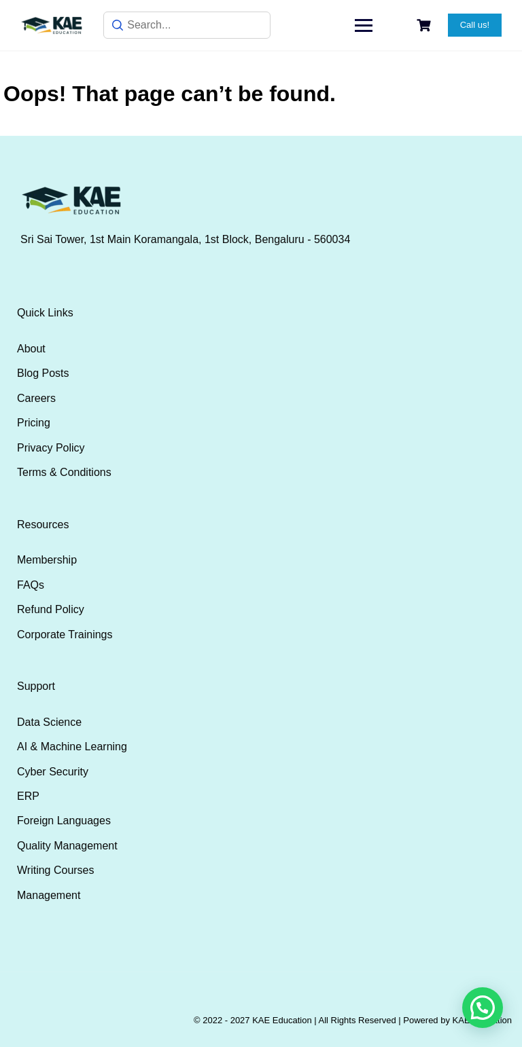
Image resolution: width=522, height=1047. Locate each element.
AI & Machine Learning (72, 746)
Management (48, 895)
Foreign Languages (64, 820)
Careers (36, 398)
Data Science (49, 722)
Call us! (474, 25)
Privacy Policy (51, 448)
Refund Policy (50, 609)
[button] (482, 1007)
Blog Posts (43, 373)
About (31, 348)
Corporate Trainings (65, 634)
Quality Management (67, 845)
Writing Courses (55, 870)
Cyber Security (52, 771)
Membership (47, 560)
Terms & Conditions (64, 472)
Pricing (33, 422)
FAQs (30, 585)
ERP (28, 796)
